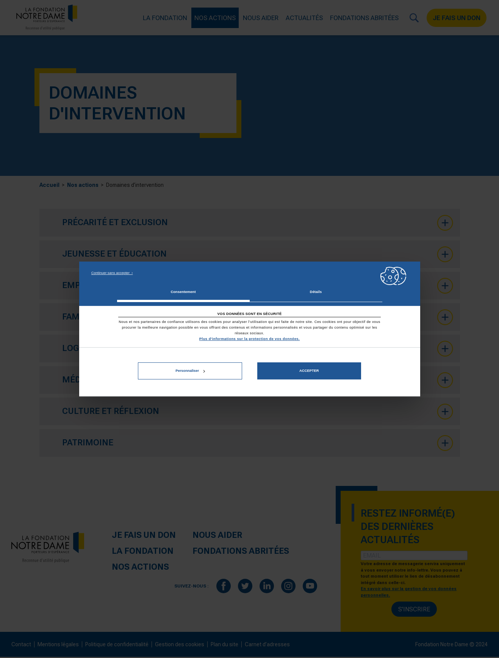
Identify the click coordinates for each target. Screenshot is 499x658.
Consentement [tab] (183, 292)
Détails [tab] (316, 292)
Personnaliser (190, 371)
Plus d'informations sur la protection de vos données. (249, 339)
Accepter (309, 371)
